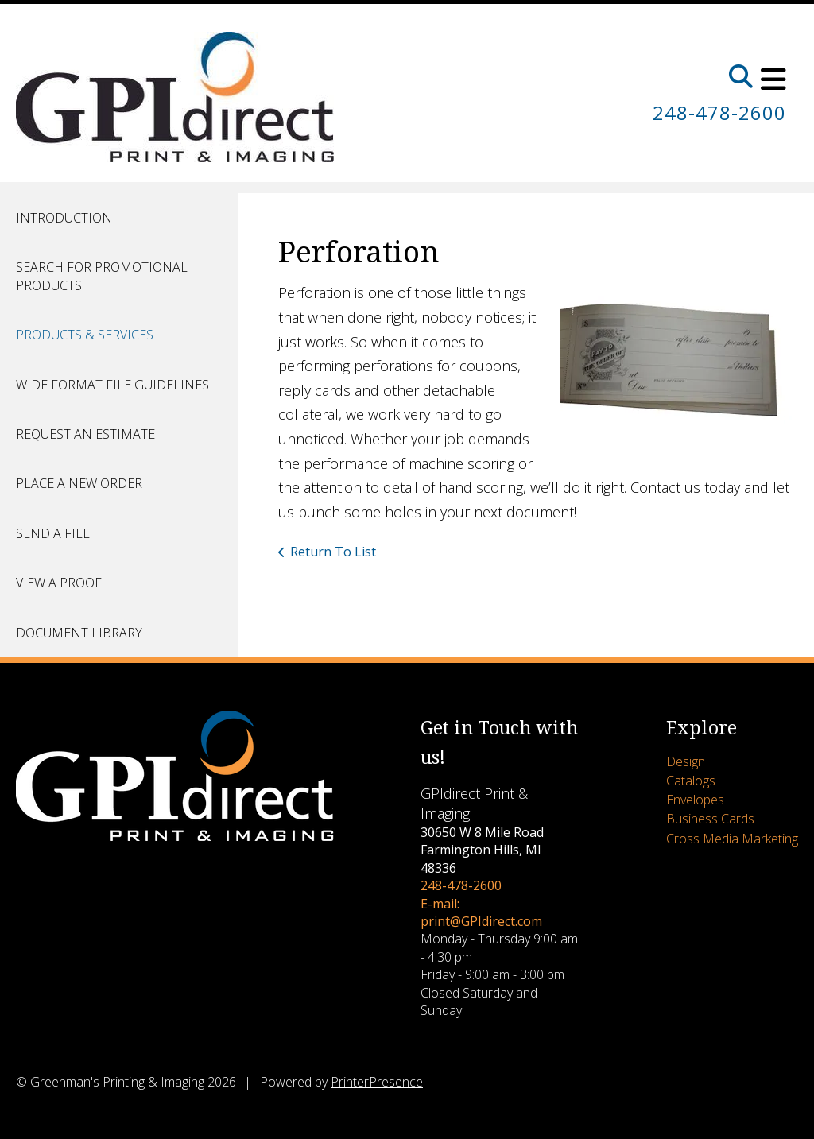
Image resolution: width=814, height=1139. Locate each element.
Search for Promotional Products (102, 275)
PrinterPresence (377, 1082)
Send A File (53, 533)
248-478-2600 (719, 112)
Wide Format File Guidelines (112, 384)
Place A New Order (79, 483)
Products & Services (84, 334)
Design (685, 761)
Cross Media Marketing (732, 838)
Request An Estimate (85, 434)
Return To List (333, 551)
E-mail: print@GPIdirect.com (481, 912)
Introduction (64, 218)
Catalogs (690, 780)
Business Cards (710, 818)
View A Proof (59, 582)
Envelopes (695, 799)
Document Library (79, 632)
